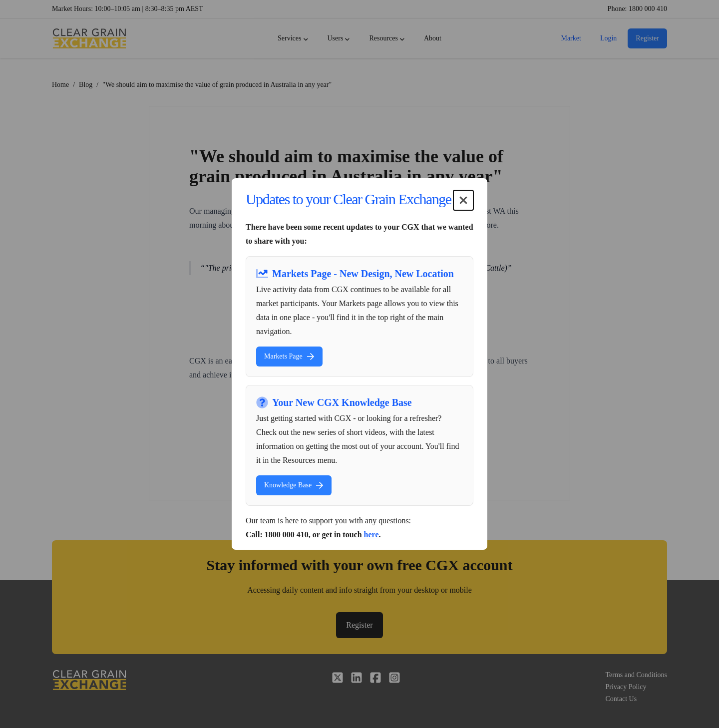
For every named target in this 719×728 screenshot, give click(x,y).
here (371, 534)
